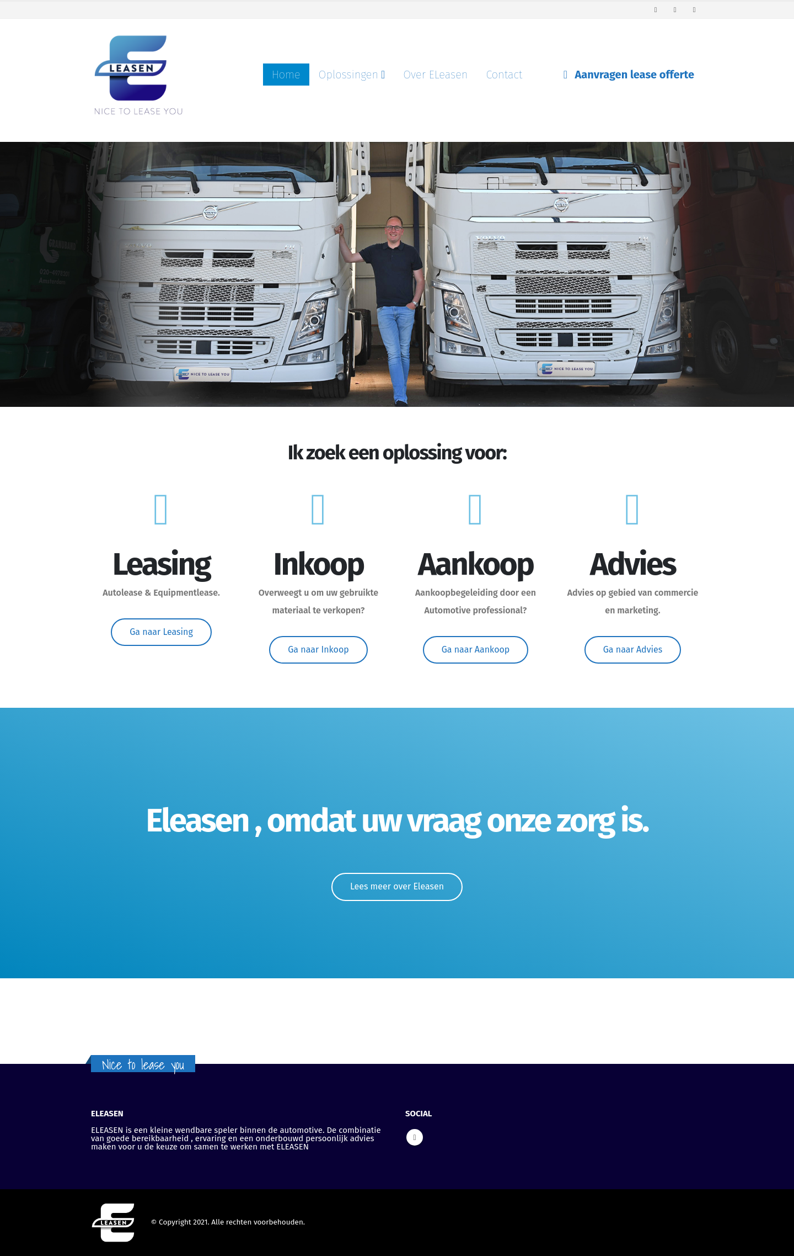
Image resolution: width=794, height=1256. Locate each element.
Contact (504, 74)
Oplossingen (348, 74)
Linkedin (414, 1137)
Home (286, 74)
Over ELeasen (435, 74)
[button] (161, 632)
